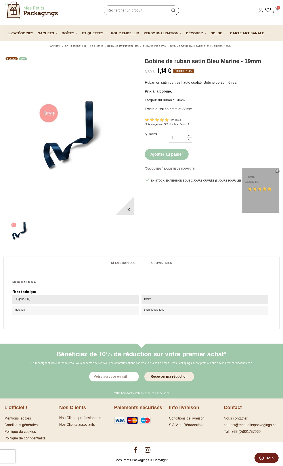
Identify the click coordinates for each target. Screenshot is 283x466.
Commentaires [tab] (161, 263)
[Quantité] (178, 138)
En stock (17, 281)
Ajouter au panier (166, 154)
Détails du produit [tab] (124, 263)
